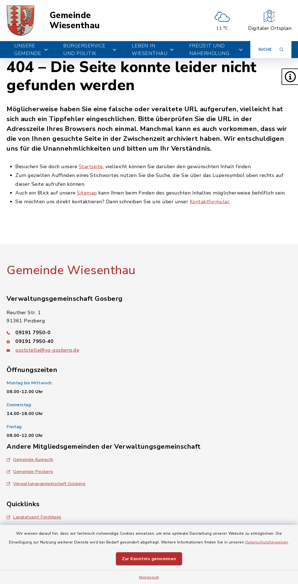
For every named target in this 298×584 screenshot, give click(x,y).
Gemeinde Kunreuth (30, 460)
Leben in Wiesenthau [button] (153, 49)
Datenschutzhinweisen (266, 542)
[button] (290, 76)
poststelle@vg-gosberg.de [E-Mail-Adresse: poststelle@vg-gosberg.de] (47, 350)
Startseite (91, 166)
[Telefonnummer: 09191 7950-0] (149, 332)
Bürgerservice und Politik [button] (89, 49)
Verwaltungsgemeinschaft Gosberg (46, 484)
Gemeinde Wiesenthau (75, 20)
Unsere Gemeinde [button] (31, 49)
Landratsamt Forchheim (34, 517)
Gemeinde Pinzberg (30, 472)
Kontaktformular (210, 201)
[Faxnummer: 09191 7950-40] (149, 341)
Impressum (149, 577)
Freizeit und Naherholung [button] (216, 49)
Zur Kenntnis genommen (149, 559)
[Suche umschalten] (270, 49)
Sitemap (87, 193)
